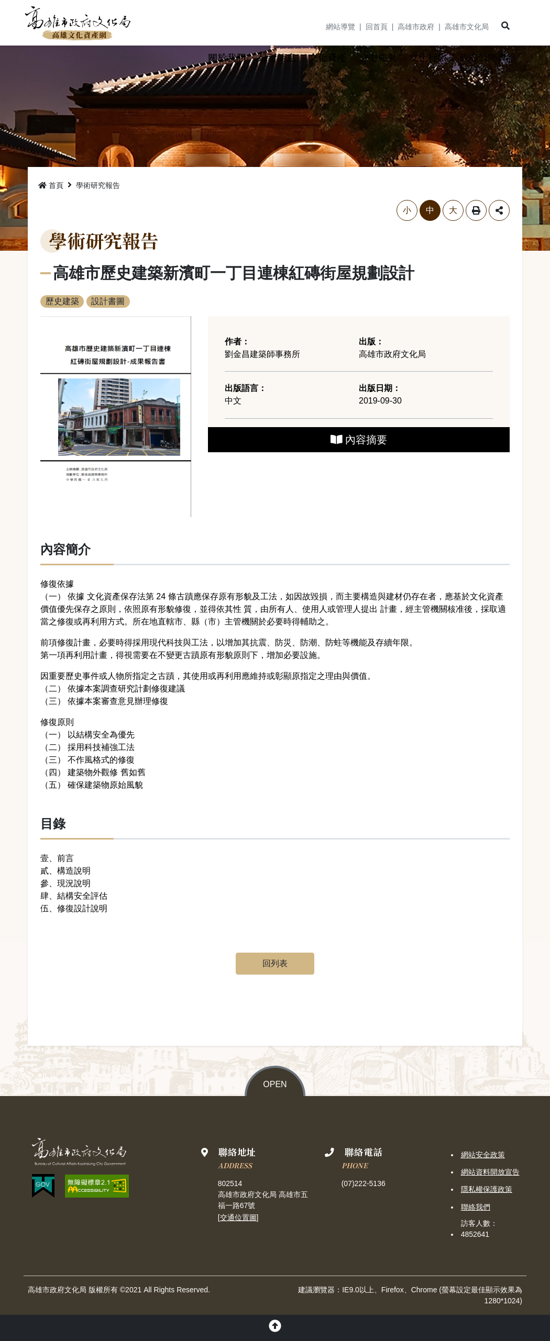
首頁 (50, 186)
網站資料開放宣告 (490, 1172)
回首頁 (377, 27)
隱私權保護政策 (486, 1190)
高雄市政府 (416, 27)
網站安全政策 (483, 1155)
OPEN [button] (275, 1084)
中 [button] (430, 210)
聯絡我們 (475, 1207)
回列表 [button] (275, 963)
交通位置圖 (238, 1217)
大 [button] (453, 210)
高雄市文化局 (467, 27)
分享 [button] (499, 210)
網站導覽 (340, 27)
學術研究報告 (98, 186)
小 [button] (407, 210)
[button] (505, 26)
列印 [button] (476, 210)
